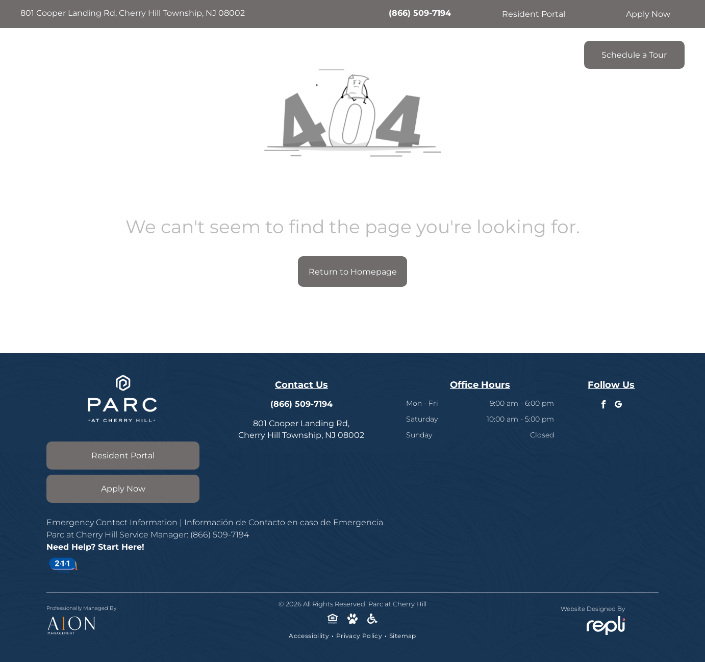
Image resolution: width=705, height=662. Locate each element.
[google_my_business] (618, 405)
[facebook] (603, 405)
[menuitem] (220, 52)
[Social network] (332, 619)
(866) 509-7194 (420, 13)
